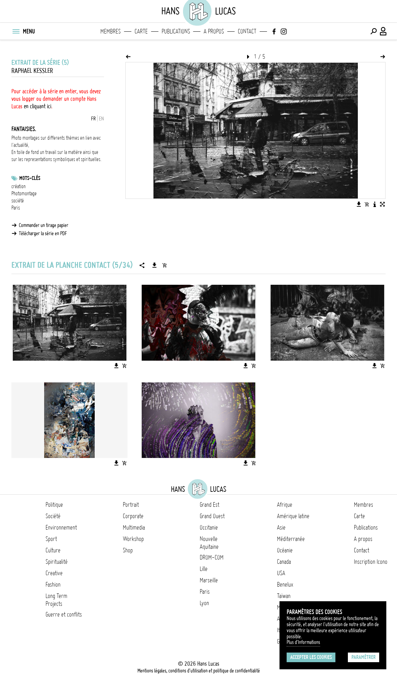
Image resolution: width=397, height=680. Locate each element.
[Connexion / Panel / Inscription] (383, 31)
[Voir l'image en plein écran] (382, 204)
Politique (54, 504)
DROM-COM (212, 557)
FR (93, 118)
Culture (53, 550)
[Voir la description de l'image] (374, 204)
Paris (15, 208)
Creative (54, 573)
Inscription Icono (370, 561)
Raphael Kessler (32, 71)
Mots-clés (29, 178)
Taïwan (284, 595)
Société (53, 516)
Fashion (53, 584)
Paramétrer (363, 657)
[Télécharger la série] (154, 265)
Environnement (61, 527)
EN (101, 118)
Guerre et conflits (64, 614)
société (17, 200)
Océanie (285, 550)
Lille (204, 568)
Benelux (285, 584)
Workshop (133, 538)
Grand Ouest (212, 516)
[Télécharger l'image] (359, 204)
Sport (51, 538)
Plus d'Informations (303, 642)
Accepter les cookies (311, 657)
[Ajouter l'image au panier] (367, 204)
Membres (110, 31)
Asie (281, 527)
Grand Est (209, 504)
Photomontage (24, 193)
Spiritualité (57, 561)
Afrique (284, 504)
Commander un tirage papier (43, 225)
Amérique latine (293, 516)
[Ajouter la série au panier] (164, 265)
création (18, 186)
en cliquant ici (37, 106)
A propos (214, 31)
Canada (284, 561)
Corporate (133, 516)
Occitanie (209, 527)
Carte (141, 31)
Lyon (204, 603)
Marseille (209, 580)
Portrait (131, 504)
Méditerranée (291, 538)
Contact (247, 31)
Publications (176, 31)
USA (281, 573)
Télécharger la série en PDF (43, 233)
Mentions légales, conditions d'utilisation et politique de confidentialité (198, 671)
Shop (128, 550)
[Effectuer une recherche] (373, 31)
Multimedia (134, 527)
